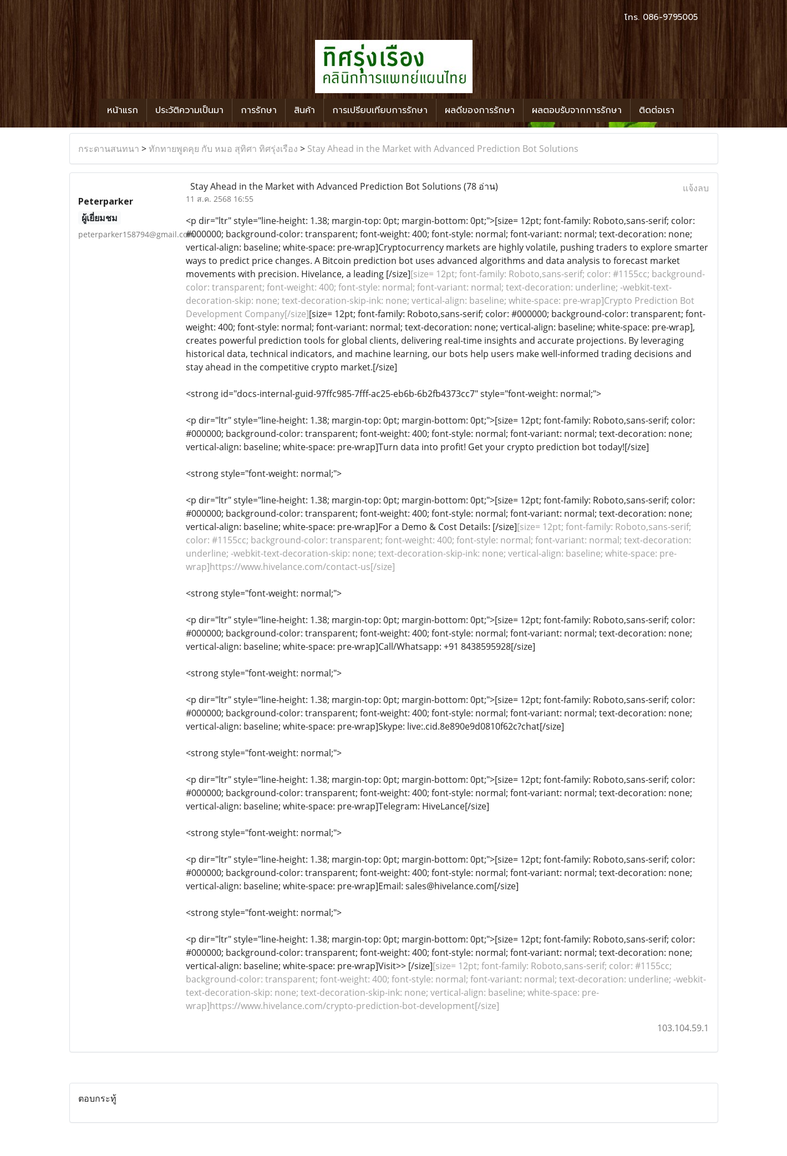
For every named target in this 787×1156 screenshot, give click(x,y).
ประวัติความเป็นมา (189, 110)
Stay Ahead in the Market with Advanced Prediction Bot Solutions (442, 148)
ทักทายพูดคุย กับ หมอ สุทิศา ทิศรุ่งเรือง (223, 148)
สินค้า (304, 110)
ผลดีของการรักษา (480, 110)
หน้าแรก (122, 110)
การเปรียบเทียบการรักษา (380, 110)
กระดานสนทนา (108, 148)
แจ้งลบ (696, 188)
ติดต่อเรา (656, 110)
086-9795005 (670, 17)
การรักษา (259, 110)
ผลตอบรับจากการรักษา (577, 110)
